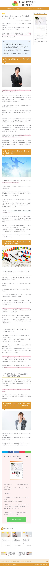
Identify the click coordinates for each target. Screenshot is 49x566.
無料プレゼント (21, 8)
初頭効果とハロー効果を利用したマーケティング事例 (16, 46)
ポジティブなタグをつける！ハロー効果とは (14, 44)
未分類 (4, 13)
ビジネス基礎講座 (10, 8)
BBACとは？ (31, 8)
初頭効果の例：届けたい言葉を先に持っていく (16, 47)
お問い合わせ (40, 8)
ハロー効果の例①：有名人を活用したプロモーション (17, 49)
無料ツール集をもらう (16, 519)
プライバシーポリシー (7, 564)
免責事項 (14, 564)
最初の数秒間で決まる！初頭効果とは (12, 43)
